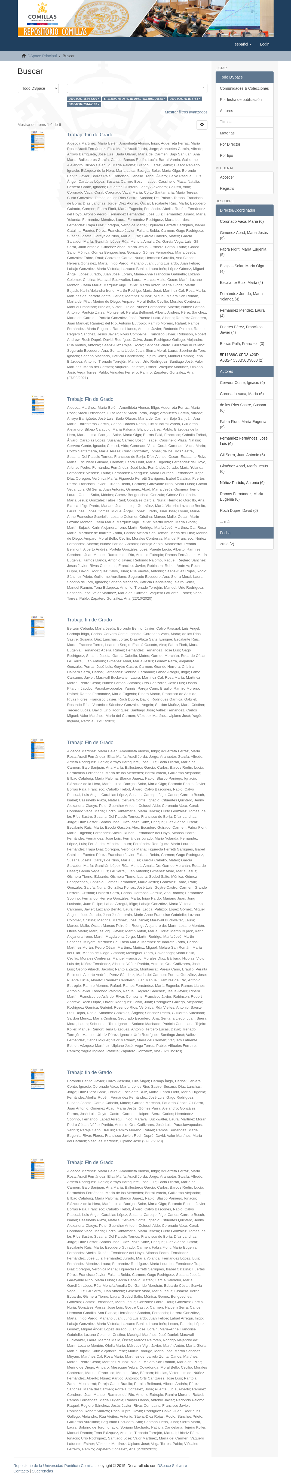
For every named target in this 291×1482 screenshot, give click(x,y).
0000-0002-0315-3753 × (185, 98)
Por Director (230, 144)
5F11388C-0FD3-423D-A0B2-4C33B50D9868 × (134, 98)
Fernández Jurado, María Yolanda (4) (241, 296)
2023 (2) (227, 544)
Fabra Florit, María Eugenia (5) (243, 252)
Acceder (227, 177)
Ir (202, 88)
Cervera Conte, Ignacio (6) (242, 382)
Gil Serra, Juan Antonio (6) (242, 455)
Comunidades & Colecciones (244, 88)
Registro (227, 188)
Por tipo (226, 155)
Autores (226, 111)
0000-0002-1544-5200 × (84, 98)
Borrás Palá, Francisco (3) (242, 343)
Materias (227, 133)
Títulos (225, 122)
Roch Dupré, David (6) (239, 510)
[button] (243, 44)
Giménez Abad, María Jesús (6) (244, 235)
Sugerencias (42, 1471)
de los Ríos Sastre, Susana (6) (243, 408)
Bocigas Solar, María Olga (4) (242, 268)
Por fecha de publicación (241, 99)
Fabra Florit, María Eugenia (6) (243, 424)
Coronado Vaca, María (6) (242, 394)
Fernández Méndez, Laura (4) (242, 313)
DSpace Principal (42, 56)
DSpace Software (172, 1465)
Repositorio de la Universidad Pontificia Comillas (55, 1465)
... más (225, 521)
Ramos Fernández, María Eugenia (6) (241, 496)
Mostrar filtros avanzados (186, 112)
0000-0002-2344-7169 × (84, 104)
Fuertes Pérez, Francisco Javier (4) (241, 330)
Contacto (21, 1471)
